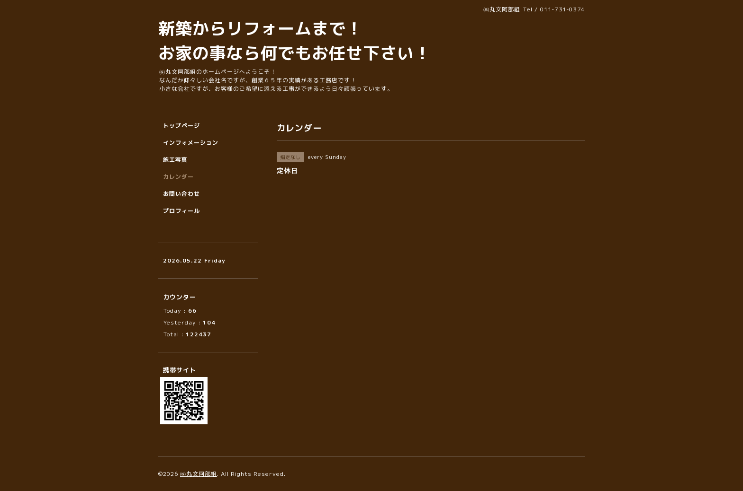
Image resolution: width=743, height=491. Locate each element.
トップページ (181, 126)
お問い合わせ (181, 194)
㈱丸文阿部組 (198, 474)
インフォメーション (190, 143)
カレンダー (178, 177)
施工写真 (175, 160)
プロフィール (181, 211)
